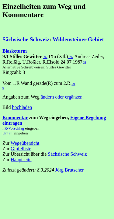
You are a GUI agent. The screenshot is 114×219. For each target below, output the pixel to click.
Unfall (7, 133)
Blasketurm (14, 51)
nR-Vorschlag (13, 128)
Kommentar (15, 117)
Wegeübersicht (25, 143)
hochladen (22, 107)
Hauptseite (21, 159)
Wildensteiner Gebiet (78, 39)
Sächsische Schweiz (25, 39)
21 (84, 62)
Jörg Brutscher (69, 169)
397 (45, 57)
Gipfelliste (21, 148)
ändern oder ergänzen (61, 96)
